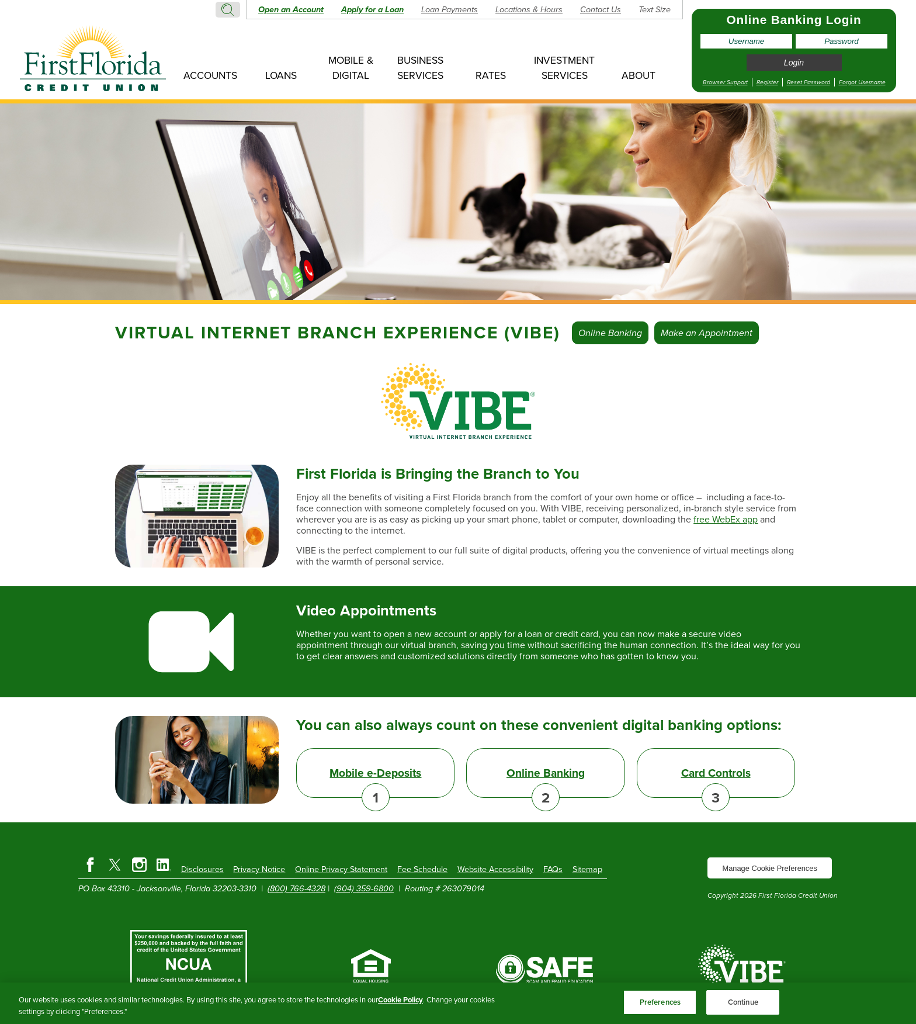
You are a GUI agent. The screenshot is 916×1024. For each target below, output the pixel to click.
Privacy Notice (259, 869)
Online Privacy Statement (341, 869)
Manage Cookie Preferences (770, 868)
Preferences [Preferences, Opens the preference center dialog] (660, 1002)
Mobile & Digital (350, 68)
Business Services (420, 68)
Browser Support (725, 82)
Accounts (210, 75)
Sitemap (587, 869)
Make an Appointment (706, 333)
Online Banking (610, 333)
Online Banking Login (794, 19)
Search (228, 9)
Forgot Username (862, 82)
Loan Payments (449, 9)
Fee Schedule (422, 869)
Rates (491, 75)
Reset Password (808, 82)
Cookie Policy (400, 999)
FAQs (553, 869)
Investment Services (564, 68)
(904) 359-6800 (364, 888)
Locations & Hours (529, 9)
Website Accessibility (495, 869)
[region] (458, 1003)
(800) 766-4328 (296, 888)
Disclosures (202, 869)
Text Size (655, 9)
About (638, 75)
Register (767, 82)
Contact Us (600, 9)
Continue (743, 1002)
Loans (281, 75)
